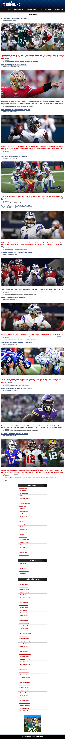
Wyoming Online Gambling (24, 711)
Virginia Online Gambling (24, 698)
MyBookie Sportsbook (23, 568)
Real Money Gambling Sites (24, 542)
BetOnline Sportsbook (23, 566)
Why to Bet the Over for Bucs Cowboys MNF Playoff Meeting (16, 252)
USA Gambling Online (19, 9)
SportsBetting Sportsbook (24, 571)
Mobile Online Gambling (24, 537)
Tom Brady (34, 294)
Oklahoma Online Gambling (24, 672)
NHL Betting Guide (23, 508)
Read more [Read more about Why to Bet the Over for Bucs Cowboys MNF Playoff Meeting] (56, 291)
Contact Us (33, 736)
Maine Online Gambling (24, 628)
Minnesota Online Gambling (24, 638)
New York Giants (26, 339)
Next (6, 480)
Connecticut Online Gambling (25, 597)
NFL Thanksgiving (33, 339)
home (4, 9)
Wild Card (25, 249)
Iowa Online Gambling (23, 618)
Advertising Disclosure (39, 736)
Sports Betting (7, 60)
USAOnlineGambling (28, 736)
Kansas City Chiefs (41, 477)
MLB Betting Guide (23, 506)
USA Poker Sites (22, 514)
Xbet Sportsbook (23, 573)
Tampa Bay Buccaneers (19, 249)
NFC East (20, 386)
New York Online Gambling (24, 662)
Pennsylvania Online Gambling (25, 677)
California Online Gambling (24, 592)
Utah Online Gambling (23, 693)
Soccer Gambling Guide (24, 550)
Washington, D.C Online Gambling (25, 703)
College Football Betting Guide (25, 498)
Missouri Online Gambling (24, 644)
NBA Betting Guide (23, 501)
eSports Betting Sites (23, 532)
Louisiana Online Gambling (24, 626)
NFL (25, 61)
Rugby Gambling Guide (23, 552)
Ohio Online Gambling (23, 669)
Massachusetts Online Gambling (25, 633)
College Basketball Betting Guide (25, 503)
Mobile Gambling (59, 9)
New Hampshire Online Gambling (25, 654)
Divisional (16, 153)
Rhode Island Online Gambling (25, 680)
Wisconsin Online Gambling (24, 708)
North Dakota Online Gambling (25, 667)
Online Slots (22, 521)
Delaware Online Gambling (24, 600)
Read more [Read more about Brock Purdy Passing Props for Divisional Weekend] (61, 103)
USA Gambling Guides (33, 9)
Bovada (6, 430)
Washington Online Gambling (24, 700)
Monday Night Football (19, 294)
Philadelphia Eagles (29, 61)
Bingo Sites (22, 534)
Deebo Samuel (16, 106)
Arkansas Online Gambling (24, 589)
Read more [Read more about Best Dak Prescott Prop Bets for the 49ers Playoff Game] (14, 150)
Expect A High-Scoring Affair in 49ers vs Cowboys (14, 156)
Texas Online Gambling (23, 690)
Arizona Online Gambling (24, 587)
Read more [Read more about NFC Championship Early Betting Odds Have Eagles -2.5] (7, 58)
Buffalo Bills (9, 430)
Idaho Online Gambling (23, 610)
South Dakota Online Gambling (25, 685)
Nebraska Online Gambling (24, 649)
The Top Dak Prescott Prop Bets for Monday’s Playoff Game (16, 206)
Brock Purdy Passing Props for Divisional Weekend (14, 65)
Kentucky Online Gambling (24, 623)
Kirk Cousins (23, 430)
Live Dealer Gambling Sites (24, 539)
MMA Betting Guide (23, 519)
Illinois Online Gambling (24, 613)
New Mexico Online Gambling (25, 659)
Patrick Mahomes (23, 106)
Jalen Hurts (16, 61)
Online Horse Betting (23, 516)
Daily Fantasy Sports (23, 529)
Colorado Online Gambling (24, 595)
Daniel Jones (21, 339)
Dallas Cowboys (11, 61)
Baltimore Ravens (7, 477)
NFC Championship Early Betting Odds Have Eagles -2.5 (15, 18)
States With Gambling (46, 9)
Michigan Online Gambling (24, 636)
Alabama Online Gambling (24, 582)
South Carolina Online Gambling (25, 682)
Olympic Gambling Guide (24, 511)
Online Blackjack (23, 527)
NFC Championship (21, 61)
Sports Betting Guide (23, 547)
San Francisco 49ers (36, 61)
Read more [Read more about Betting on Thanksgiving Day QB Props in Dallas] (59, 336)
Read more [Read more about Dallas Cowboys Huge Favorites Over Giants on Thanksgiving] (10, 382)
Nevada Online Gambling (24, 651)
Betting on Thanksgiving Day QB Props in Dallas (13, 297)
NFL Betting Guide (23, 496)
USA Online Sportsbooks (24, 493)
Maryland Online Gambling (24, 631)
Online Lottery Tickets (23, 524)
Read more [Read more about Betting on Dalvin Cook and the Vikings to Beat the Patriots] (60, 427)
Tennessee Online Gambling (24, 687)
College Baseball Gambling (24, 555)
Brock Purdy (7, 61)
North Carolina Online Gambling (25, 664)
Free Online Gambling (23, 545)
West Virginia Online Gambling (25, 705)
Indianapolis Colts (35, 477)
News (9, 9)
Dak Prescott (7, 153)
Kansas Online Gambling (24, 620)
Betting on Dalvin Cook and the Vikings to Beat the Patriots (16, 389)
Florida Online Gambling (24, 602)
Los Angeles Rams (13, 294)
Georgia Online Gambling (24, 605)
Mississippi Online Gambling (25, 641)
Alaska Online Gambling (24, 584)
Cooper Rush (7, 339)
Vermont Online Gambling (24, 695)
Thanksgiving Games (26, 386)
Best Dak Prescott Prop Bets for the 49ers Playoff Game (15, 110)
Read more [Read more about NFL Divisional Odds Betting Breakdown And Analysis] (16, 474)
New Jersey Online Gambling (24, 656)
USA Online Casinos (23, 490)
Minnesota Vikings (28, 430)
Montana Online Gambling (24, 646)
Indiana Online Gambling (24, 615)
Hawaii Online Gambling (24, 607)
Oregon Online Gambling (24, 675)
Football (11, 386)
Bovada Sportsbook (23, 563)
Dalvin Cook (19, 430)
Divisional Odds (22, 477)
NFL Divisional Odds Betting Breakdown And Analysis (14, 434)
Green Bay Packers (29, 477)
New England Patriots (35, 430)
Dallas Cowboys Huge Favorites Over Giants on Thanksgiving (16, 342)
